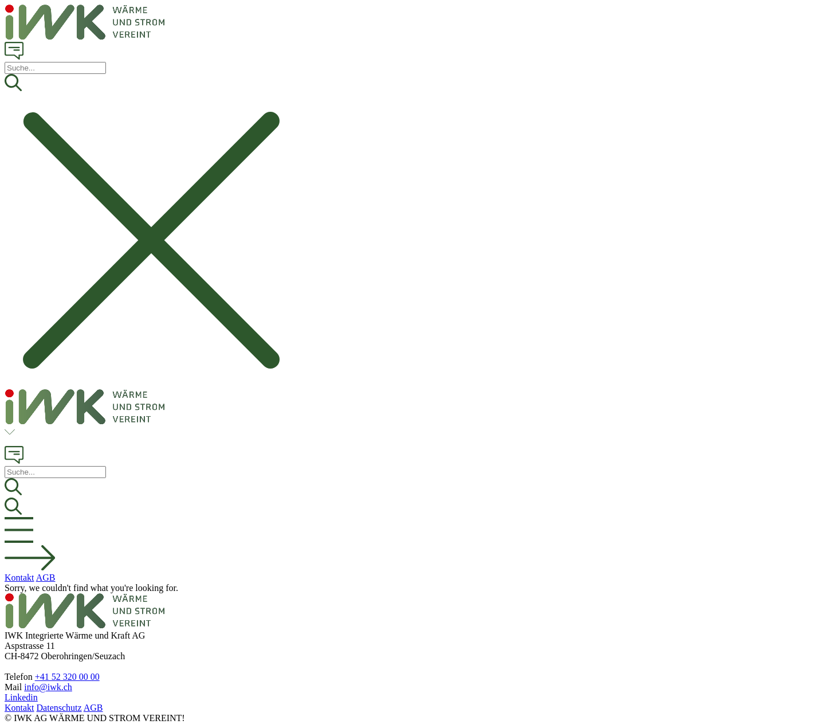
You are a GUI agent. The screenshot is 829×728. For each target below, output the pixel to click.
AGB (46, 577)
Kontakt (19, 577)
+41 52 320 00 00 (67, 677)
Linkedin (21, 697)
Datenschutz (59, 708)
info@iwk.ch (48, 687)
